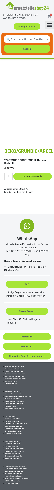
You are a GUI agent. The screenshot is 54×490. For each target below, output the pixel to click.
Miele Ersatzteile (11, 381)
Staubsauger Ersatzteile (13, 474)
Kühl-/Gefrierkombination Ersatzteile (18, 396)
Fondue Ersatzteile (11, 446)
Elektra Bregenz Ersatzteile (14, 409)
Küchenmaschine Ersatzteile (14, 401)
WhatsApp (27, 239)
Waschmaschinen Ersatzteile (15, 374)
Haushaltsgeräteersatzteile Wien (17, 479)
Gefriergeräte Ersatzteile (14, 404)
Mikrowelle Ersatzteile (12, 419)
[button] (49, 25)
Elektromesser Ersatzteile (14, 471)
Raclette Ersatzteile (12, 459)
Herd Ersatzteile (10, 416)
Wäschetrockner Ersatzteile (14, 376)
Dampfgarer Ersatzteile (13, 434)
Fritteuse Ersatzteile (12, 421)
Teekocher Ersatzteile (12, 454)
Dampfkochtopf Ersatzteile (14, 429)
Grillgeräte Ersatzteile (13, 431)
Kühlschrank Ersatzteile (13, 391)
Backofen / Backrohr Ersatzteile (16, 424)
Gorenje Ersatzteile (12, 483)
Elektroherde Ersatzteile (13, 426)
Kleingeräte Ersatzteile (13, 441)
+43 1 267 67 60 (37, 252)
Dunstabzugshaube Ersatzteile (16, 469)
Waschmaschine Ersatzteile (14, 366)
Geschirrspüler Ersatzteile (14, 371)
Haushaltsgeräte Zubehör (14, 476)
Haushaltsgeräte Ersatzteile (15, 466)
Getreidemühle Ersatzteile (14, 449)
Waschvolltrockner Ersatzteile (15, 379)
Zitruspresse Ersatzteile (13, 456)
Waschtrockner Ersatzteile (14, 369)
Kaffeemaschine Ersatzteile (14, 451)
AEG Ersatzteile (10, 406)
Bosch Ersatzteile (11, 384)
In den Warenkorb (32, 176)
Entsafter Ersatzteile (12, 444)
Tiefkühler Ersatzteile (12, 399)
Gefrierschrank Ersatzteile (14, 394)
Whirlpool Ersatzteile (12, 481)
